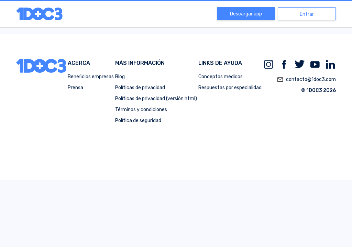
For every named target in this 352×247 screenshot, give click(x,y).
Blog (120, 77)
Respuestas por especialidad (230, 88)
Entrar (307, 14)
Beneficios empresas (91, 77)
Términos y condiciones (141, 110)
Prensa (75, 88)
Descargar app (246, 14)
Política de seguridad (138, 121)
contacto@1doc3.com (306, 79)
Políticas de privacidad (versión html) (156, 99)
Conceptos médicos (220, 77)
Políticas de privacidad (140, 88)
